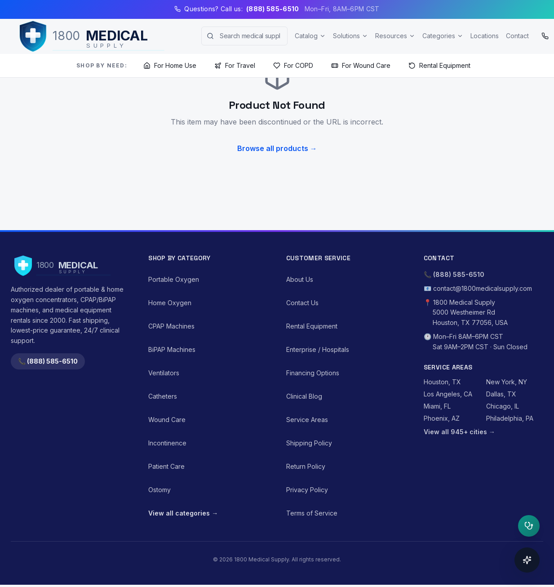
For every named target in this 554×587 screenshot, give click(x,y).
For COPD (293, 65)
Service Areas (307, 419)
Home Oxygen (169, 303)
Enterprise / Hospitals (317, 349)
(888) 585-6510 (458, 274)
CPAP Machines (171, 326)
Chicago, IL (502, 406)
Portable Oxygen (173, 279)
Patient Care (166, 466)
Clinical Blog (304, 396)
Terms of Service (311, 513)
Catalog (310, 36)
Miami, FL (437, 406)
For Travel (234, 65)
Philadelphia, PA (509, 418)
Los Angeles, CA (448, 394)
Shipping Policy (309, 443)
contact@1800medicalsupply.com (482, 288)
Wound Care (167, 419)
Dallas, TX (501, 394)
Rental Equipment (439, 65)
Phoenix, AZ (442, 418)
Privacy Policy (307, 490)
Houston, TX (442, 382)
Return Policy (305, 466)
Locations (484, 36)
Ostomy (159, 490)
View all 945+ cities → (459, 432)
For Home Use (169, 65)
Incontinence (167, 443)
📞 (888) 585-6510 (48, 361)
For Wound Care (360, 65)
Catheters (162, 396)
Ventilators (163, 373)
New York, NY (506, 382)
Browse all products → (277, 148)
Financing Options (312, 373)
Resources (395, 36)
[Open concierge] (527, 560)
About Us (299, 279)
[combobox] (244, 36)
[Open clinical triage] (529, 526)
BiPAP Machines (171, 349)
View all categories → (183, 513)
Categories (442, 36)
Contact (517, 36)
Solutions (350, 36)
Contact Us (302, 303)
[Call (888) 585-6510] (545, 36)
